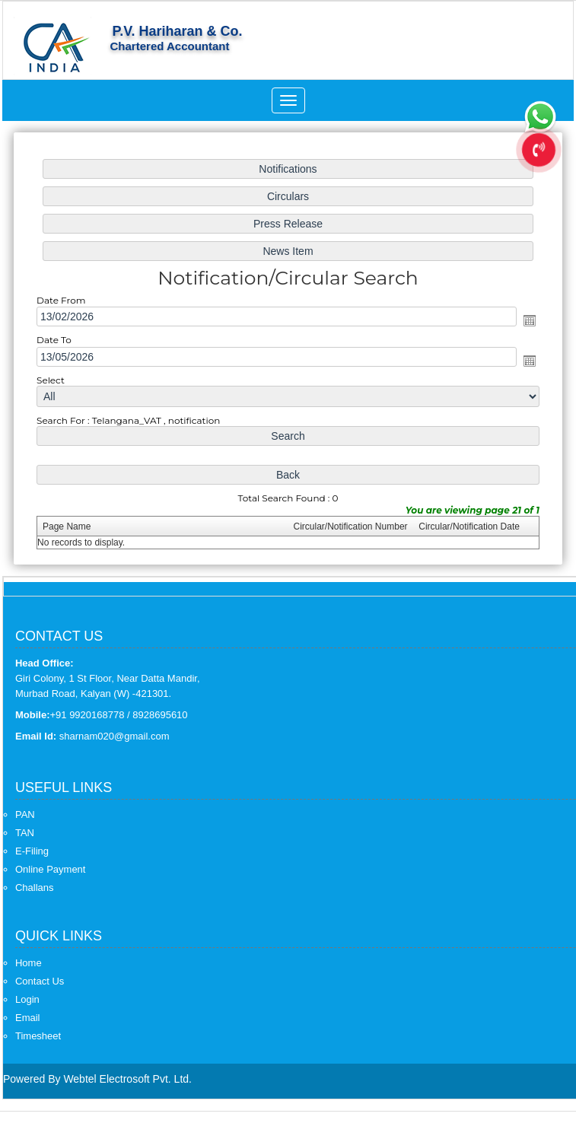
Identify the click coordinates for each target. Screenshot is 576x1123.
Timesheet (38, 1036)
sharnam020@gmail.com (114, 736)
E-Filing (32, 851)
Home (28, 963)
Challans (34, 887)
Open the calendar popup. (525, 321)
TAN (24, 832)
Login (27, 999)
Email (27, 1017)
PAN (25, 814)
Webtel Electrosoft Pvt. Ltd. (127, 1079)
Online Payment (50, 869)
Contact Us (39, 981)
